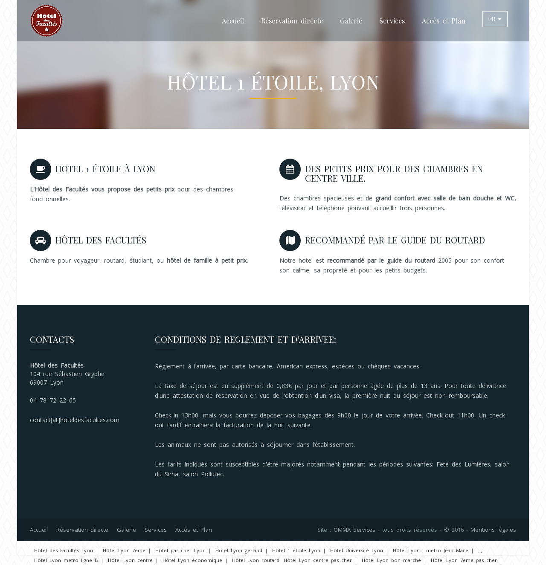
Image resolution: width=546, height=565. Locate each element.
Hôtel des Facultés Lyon (63, 550)
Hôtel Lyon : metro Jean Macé (430, 550)
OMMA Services (354, 529)
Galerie (351, 20)
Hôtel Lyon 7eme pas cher (464, 560)
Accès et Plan (443, 20)
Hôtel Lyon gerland (238, 550)
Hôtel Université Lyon (356, 550)
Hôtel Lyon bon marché (391, 560)
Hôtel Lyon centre (130, 560)
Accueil (233, 20)
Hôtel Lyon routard (255, 560)
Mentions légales (493, 529)
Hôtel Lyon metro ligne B (66, 560)
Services (392, 20)
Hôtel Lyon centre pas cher (318, 560)
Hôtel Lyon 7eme (124, 550)
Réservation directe (292, 20)
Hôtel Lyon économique (192, 560)
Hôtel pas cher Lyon (180, 550)
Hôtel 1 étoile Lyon (296, 550)
